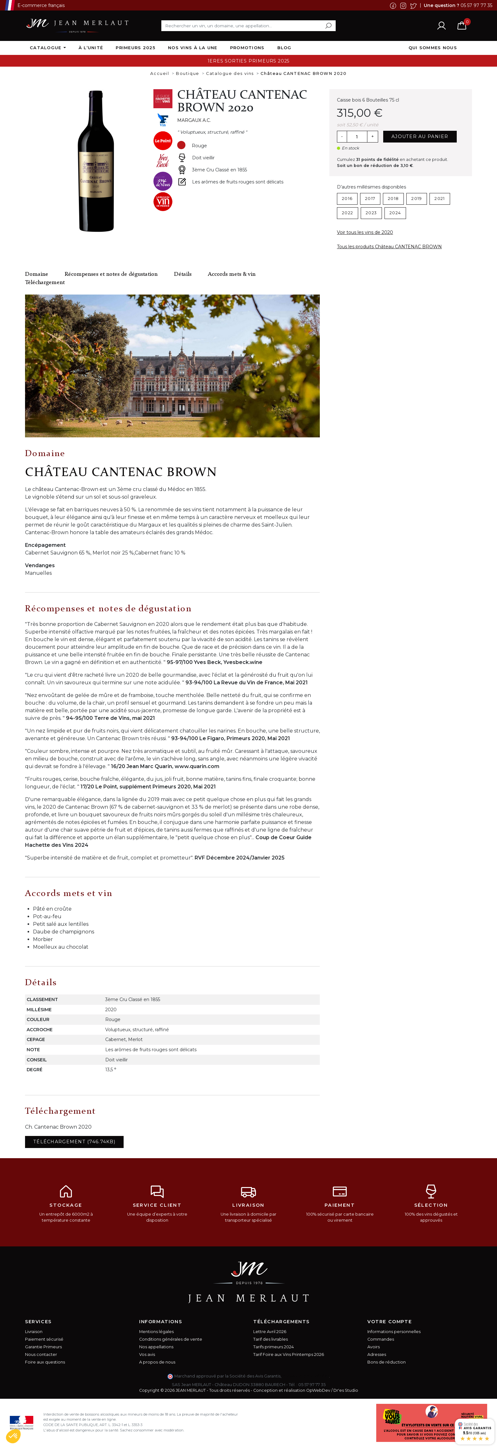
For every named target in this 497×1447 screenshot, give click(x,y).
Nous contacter (41, 1354)
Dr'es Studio (345, 1390)
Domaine (36, 274)
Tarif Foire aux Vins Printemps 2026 (288, 1354)
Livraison (33, 1331)
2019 (416, 198)
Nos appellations (156, 1346)
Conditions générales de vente (170, 1339)
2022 (347, 212)
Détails (182, 274)
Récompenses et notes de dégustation (111, 274)
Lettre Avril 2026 (269, 1331)
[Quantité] (357, 137)
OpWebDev (318, 1390)
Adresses (376, 1354)
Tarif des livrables (270, 1339)
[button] (13, 1436)
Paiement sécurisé (44, 1339)
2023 (371, 212)
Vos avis (147, 1354)
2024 (395, 212)
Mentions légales (156, 1331)
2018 (393, 198)
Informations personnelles (394, 1331)
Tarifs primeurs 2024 (273, 1346)
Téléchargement (45, 282)
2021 (440, 198)
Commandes (380, 1339)
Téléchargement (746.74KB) (74, 1142)
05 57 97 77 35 (476, 5)
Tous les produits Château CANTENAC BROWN (389, 246)
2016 (347, 198)
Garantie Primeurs (43, 1346)
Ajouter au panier (420, 136)
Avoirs (373, 1346)
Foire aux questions (45, 1362)
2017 (370, 198)
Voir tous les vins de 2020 (365, 232)
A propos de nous (157, 1362)
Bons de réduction (386, 1362)
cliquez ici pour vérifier (305, 1376)
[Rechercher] (248, 25)
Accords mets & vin (231, 274)
